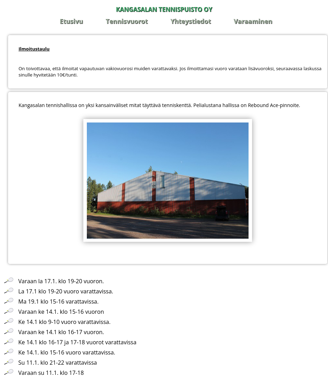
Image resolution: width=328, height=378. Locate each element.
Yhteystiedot (191, 21)
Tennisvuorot (127, 21)
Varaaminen (252, 21)
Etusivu (71, 21)
